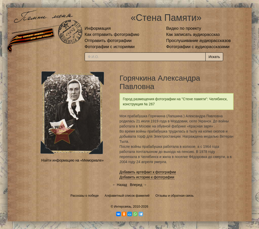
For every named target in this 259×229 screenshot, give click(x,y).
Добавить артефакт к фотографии (147, 172)
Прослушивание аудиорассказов (198, 40)
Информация (98, 28)
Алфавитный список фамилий (127, 195)
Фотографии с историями (110, 46)
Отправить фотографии (108, 40)
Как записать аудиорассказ (193, 34)
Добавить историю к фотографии (146, 177)
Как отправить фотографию (112, 34)
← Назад (119, 185)
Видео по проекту (183, 28)
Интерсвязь (122, 206)
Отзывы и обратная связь (175, 195)
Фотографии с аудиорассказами (198, 46)
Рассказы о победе (84, 195)
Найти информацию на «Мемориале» (72, 160)
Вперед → (138, 185)
